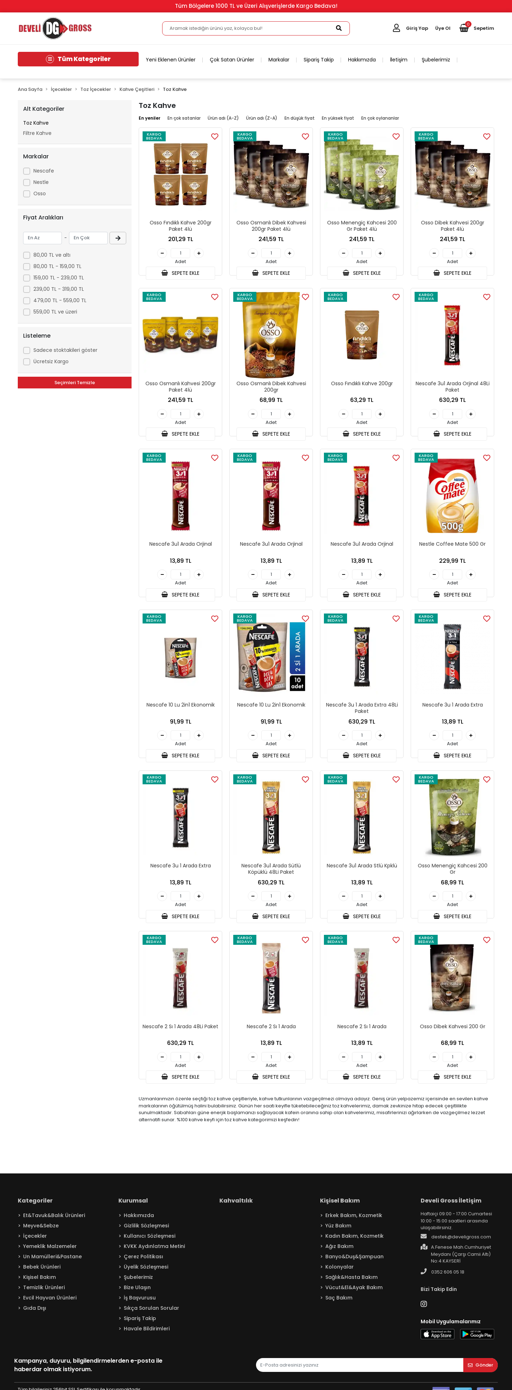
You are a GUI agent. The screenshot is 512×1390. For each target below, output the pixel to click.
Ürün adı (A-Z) (223, 118)
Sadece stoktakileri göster (65, 350)
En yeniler (149, 118)
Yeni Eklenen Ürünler (171, 59)
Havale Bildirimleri (147, 1335)
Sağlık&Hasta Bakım (351, 1283)
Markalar (278, 59)
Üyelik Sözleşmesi (146, 1273)
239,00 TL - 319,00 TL (58, 289)
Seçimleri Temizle (74, 382)
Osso (39, 193)
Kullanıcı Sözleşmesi (149, 1242)
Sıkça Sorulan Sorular (151, 1314)
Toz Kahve (36, 122)
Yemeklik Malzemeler (50, 1253)
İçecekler (35, 1242)
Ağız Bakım (339, 1253)
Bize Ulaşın (137, 1294)
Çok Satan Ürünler (232, 59)
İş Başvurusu (140, 1304)
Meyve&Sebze (41, 1232)
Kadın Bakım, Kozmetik (354, 1242)
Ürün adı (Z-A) (261, 118)
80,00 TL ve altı (51, 254)
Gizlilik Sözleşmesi (146, 1232)
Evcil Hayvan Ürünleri (49, 1304)
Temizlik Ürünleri (44, 1294)
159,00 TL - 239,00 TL (58, 277)
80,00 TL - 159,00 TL (57, 266)
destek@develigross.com (456, 1243)
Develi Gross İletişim (451, 1207)
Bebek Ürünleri (41, 1273)
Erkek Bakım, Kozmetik (353, 1222)
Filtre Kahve (37, 133)
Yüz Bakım (338, 1232)
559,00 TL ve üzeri (55, 311)
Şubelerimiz (436, 59)
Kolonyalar (339, 1273)
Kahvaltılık (236, 1207)
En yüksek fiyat (338, 118)
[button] (476, 28)
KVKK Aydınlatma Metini (154, 1253)
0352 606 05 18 (442, 1278)
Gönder (480, 1371)
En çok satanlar (184, 118)
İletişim (398, 59)
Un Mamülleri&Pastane (52, 1263)
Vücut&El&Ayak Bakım (354, 1294)
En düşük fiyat (299, 118)
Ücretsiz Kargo (51, 361)
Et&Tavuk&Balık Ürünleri (54, 1222)
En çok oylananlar (380, 118)
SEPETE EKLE (180, 273)
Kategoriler (35, 1207)
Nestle (41, 182)
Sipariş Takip (319, 59)
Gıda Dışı (34, 1314)
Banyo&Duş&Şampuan (354, 1263)
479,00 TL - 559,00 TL (59, 300)
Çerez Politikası (143, 1263)
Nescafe (43, 170)
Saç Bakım (338, 1304)
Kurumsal (133, 1207)
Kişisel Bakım (39, 1283)
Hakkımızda (362, 59)
